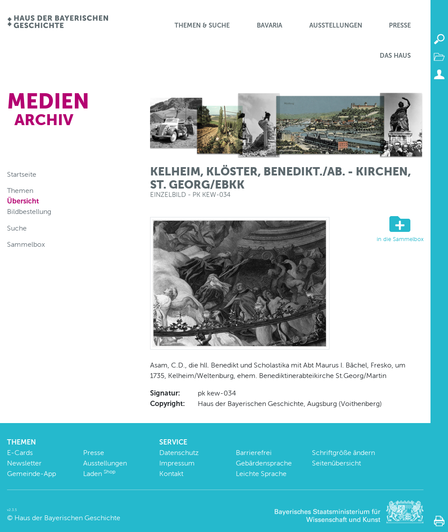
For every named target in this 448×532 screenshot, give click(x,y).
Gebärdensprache (264, 463)
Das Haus (395, 56)
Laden (99, 473)
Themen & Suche (202, 25)
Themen (20, 190)
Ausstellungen (335, 25)
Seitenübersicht (336, 463)
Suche (17, 228)
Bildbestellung (29, 211)
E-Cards (20, 452)
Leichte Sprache (261, 473)
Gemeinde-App (31, 473)
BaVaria (269, 25)
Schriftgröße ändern (343, 452)
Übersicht (23, 201)
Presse (400, 25)
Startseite (21, 174)
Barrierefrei (254, 452)
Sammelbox (26, 244)
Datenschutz (179, 452)
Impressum (177, 463)
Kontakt (171, 473)
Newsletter (24, 463)
